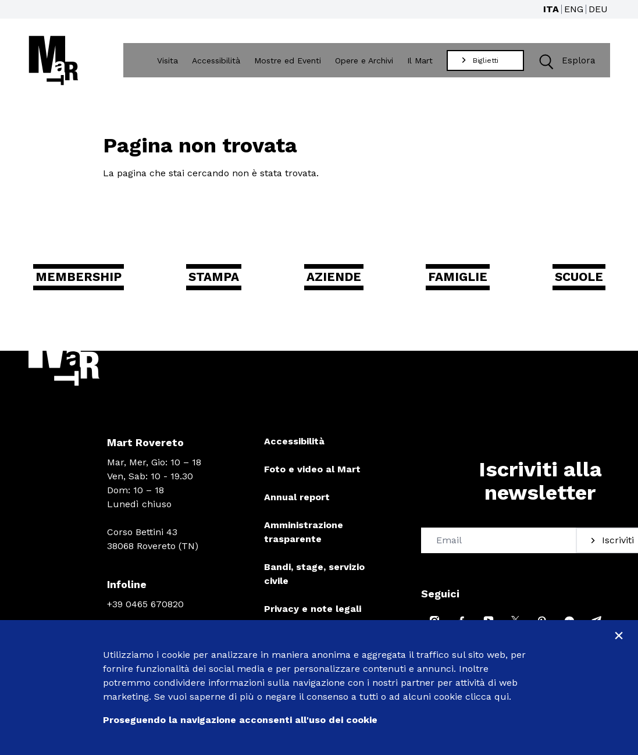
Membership (94, 283)
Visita (169, 62)
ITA (551, 9)
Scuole (568, 283)
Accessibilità (218, 62)
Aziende (338, 283)
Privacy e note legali (312, 617)
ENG (573, 9)
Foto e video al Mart (312, 477)
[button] (547, 62)
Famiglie (455, 283)
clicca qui (487, 696)
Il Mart (422, 62)
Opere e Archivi (366, 62)
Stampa (227, 283)
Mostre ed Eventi (289, 62)
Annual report (297, 505)
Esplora (565, 62)
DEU (598, 9)
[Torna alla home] (53, 62)
